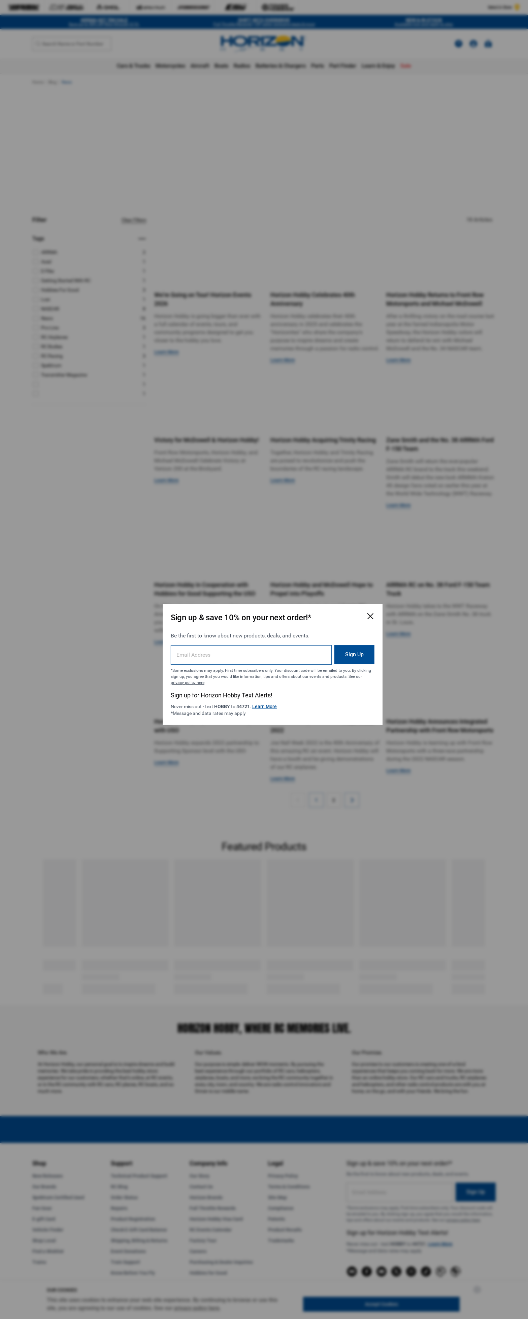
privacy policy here (245, 677)
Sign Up (333, 649)
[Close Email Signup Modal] (349, 611)
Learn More (269, 701)
